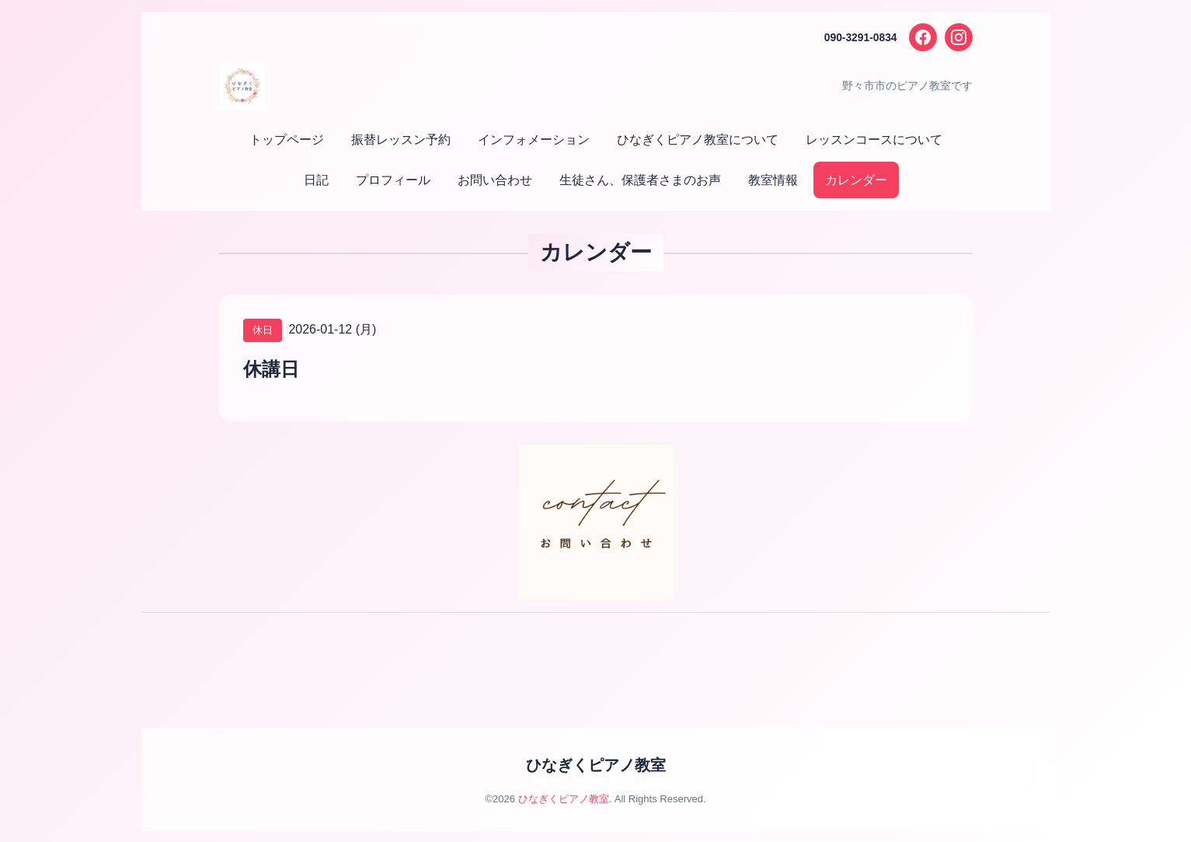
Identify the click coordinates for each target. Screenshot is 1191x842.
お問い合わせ (495, 180)
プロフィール (393, 180)
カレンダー (856, 180)
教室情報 (773, 180)
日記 (316, 180)
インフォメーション (534, 139)
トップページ (286, 139)
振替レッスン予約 (401, 139)
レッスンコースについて (874, 139)
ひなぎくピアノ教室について (697, 139)
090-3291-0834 (860, 37)
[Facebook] (923, 37)
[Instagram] (959, 37)
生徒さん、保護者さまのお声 (640, 180)
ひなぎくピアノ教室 (596, 765)
